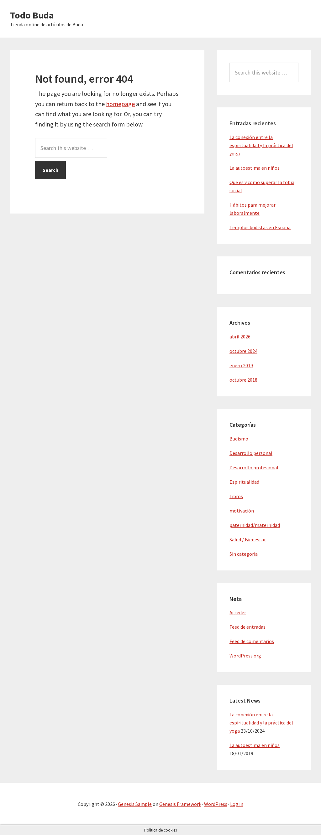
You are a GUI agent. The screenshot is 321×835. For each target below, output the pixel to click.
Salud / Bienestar (247, 539)
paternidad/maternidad (254, 525)
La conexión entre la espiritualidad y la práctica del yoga (261, 145)
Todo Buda (32, 15)
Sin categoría (243, 554)
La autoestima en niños (254, 168)
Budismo (238, 439)
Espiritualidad (244, 482)
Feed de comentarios (251, 641)
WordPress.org (245, 655)
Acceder (237, 612)
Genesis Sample (135, 804)
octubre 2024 (243, 351)
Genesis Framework (180, 804)
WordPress (215, 804)
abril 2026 (239, 336)
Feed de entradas (247, 627)
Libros (236, 496)
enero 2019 (241, 365)
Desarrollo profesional (253, 467)
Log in (236, 804)
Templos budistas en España (260, 227)
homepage (120, 104)
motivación (241, 511)
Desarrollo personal (250, 453)
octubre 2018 (243, 380)
